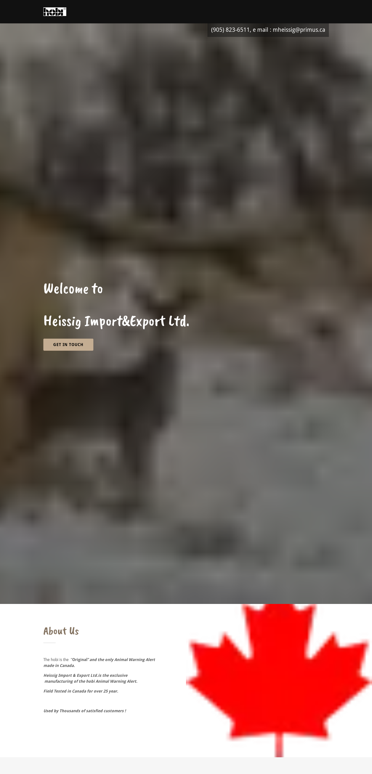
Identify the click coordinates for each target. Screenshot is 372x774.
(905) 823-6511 (230, 30)
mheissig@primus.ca (299, 30)
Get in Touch (68, 344)
